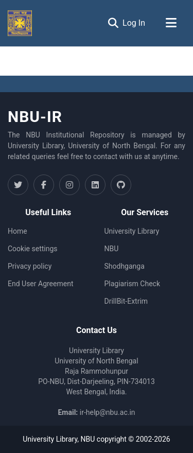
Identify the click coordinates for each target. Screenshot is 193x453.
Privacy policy (29, 266)
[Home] (20, 23)
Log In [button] (134, 23)
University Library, (51, 439)
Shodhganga (124, 266)
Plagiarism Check (132, 283)
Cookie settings (33, 248)
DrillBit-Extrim (126, 301)
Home (17, 231)
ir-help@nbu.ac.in (107, 412)
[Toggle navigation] (170, 23)
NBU (111, 248)
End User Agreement (40, 283)
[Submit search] (113, 23)
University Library (132, 231)
